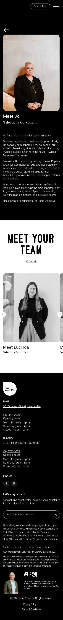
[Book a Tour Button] (40, 6)
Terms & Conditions (31, 610)
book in (30, 547)
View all (31, 262)
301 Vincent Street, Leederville (22, 407)
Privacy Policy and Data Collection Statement (29, 532)
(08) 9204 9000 (11, 415)
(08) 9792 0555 (11, 452)
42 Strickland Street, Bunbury (21, 443)
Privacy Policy (29, 605)
